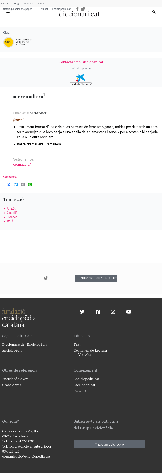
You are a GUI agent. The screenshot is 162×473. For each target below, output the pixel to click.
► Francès (10, 217)
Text (77, 344)
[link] (81, 61)
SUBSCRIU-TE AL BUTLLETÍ (99, 278)
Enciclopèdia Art (15, 379)
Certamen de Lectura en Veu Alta (90, 352)
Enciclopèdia (12, 350)
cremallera (22, 164)
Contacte (28, 3)
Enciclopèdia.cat (61, 9)
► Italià (8, 221)
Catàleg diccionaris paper (17, 9)
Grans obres (11, 385)
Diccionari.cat (84, 385)
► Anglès (9, 208)
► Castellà (10, 213)
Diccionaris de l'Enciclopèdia (24, 344)
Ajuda (40, 3)
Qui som (4, 3)
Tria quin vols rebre (109, 444)
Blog (16, 3)
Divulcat (43, 9)
